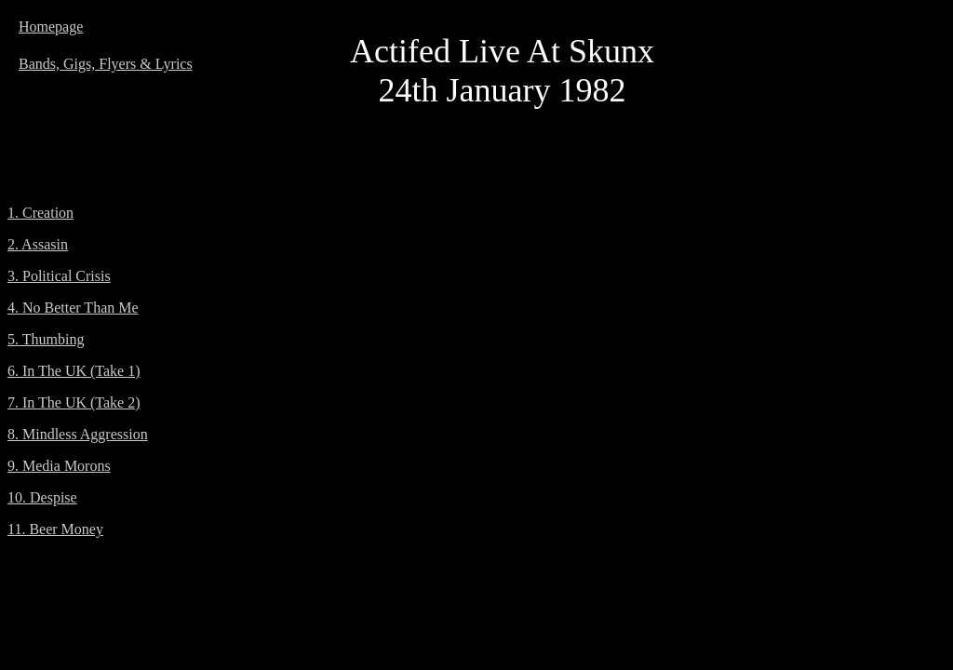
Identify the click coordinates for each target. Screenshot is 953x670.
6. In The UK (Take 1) (74, 371)
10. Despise (42, 497)
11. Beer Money (55, 529)
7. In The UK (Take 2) (74, 402)
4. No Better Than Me (73, 307)
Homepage (51, 26)
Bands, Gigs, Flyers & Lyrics (106, 64)
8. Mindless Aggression (77, 434)
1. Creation (40, 213)
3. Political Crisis (59, 276)
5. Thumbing (45, 339)
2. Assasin (37, 244)
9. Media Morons (59, 466)
